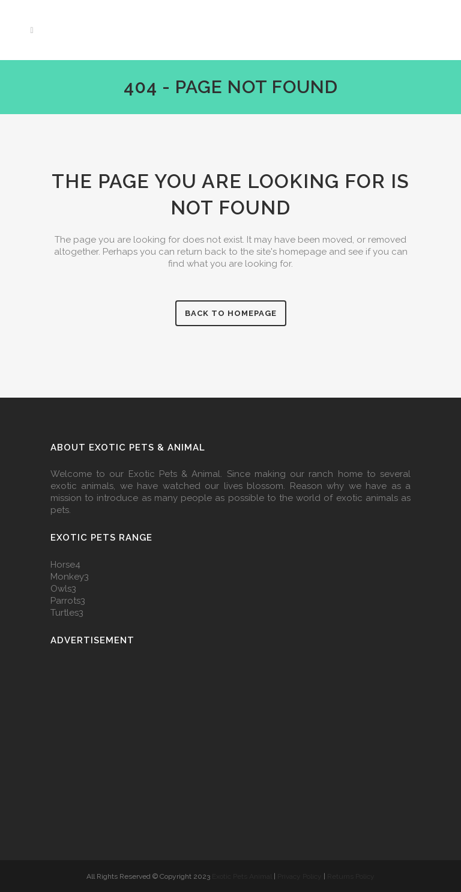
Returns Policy (351, 876)
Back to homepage (231, 313)
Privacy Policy (300, 876)
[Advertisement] (230, 745)
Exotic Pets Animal (242, 876)
